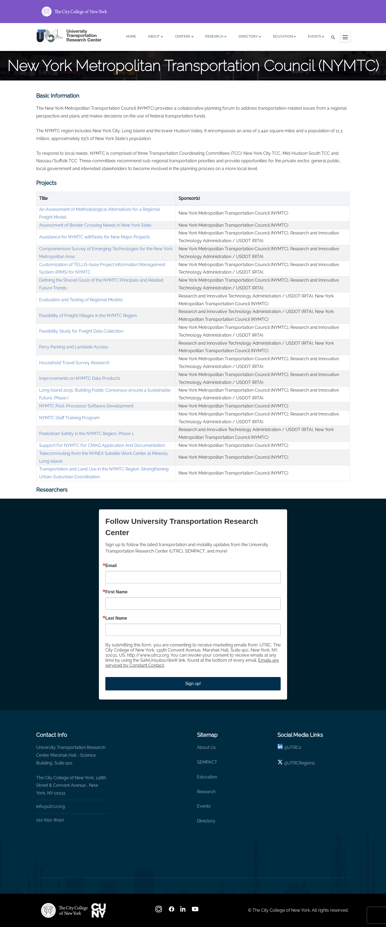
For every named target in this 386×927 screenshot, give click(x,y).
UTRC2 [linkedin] (294, 747)
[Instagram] (159, 910)
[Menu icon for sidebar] (345, 37)
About (155, 37)
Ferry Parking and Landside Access (73, 347)
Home (131, 36)
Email (111, 566)
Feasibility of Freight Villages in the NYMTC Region (88, 315)
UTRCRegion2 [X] (301, 763)
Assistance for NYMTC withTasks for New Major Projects (94, 237)
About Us (206, 747)
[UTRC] (64, 910)
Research (216, 37)
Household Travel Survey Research (74, 362)
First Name (116, 592)
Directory (250, 37)
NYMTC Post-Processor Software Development (86, 406)
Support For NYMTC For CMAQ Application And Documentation (102, 445)
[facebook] (171, 910)
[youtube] (195, 910)
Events (316, 37)
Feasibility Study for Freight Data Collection (81, 331)
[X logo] (280, 763)
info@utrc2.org (50, 806)
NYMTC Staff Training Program (69, 417)
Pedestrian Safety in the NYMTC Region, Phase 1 (86, 433)
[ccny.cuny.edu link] (193, 11)
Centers (184, 37)
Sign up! (193, 683)
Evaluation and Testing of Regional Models (81, 299)
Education (284, 37)
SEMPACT (207, 762)
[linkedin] (280, 747)
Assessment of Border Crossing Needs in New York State (95, 225)
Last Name (116, 618)
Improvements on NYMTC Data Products (79, 378)
